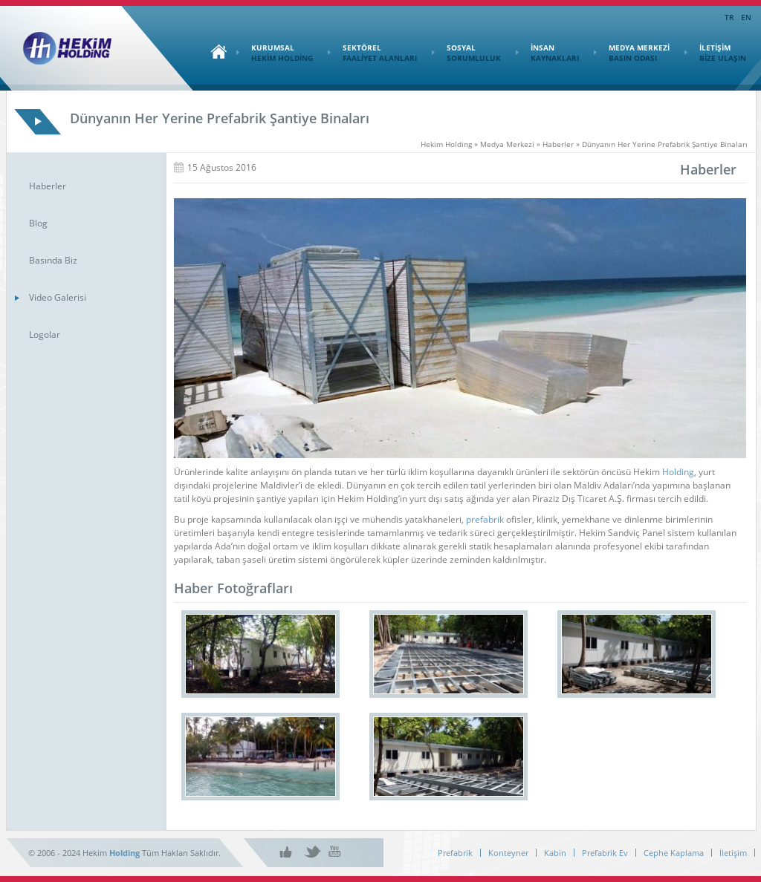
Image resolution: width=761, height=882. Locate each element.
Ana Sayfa (215, 51)
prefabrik (485, 519)
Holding (678, 472)
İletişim (733, 853)
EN (746, 17)
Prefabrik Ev (605, 853)
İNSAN (547, 52)
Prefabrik (455, 853)
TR (729, 17)
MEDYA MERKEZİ (632, 52)
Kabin (555, 853)
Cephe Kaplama (674, 853)
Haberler (47, 186)
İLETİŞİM (715, 52)
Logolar (44, 334)
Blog (38, 223)
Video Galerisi (57, 297)
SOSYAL (466, 52)
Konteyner (508, 853)
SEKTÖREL (372, 52)
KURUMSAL (274, 52)
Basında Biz (53, 260)
